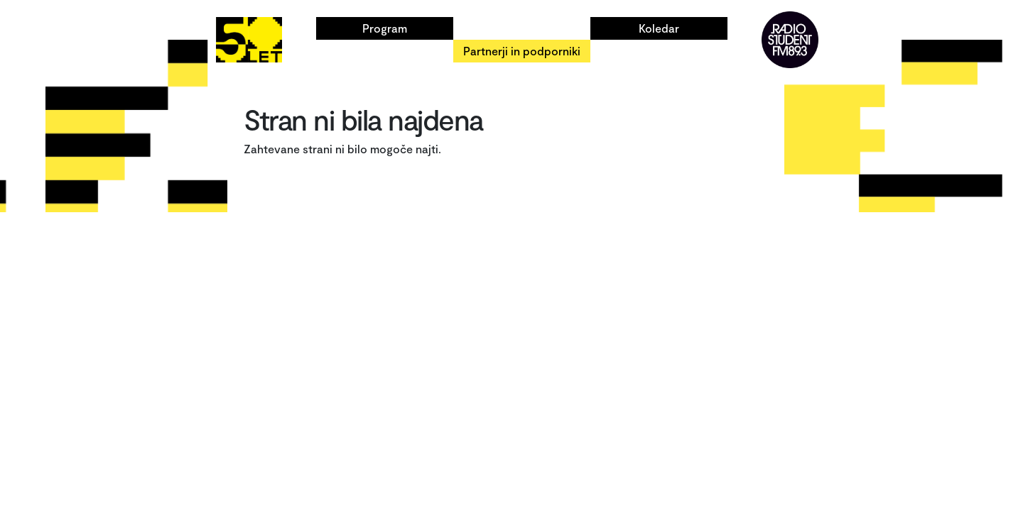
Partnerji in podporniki (521, 50)
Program (384, 28)
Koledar (659, 28)
